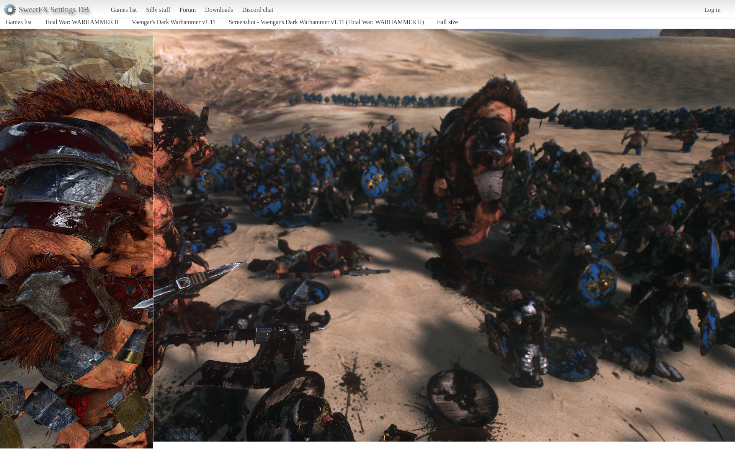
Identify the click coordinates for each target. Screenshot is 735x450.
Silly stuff (158, 9)
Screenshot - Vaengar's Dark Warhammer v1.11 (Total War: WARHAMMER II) (326, 22)
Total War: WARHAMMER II (82, 22)
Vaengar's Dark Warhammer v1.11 (174, 22)
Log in (712, 9)
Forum (188, 9)
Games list (124, 9)
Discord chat (257, 9)
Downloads (219, 9)
